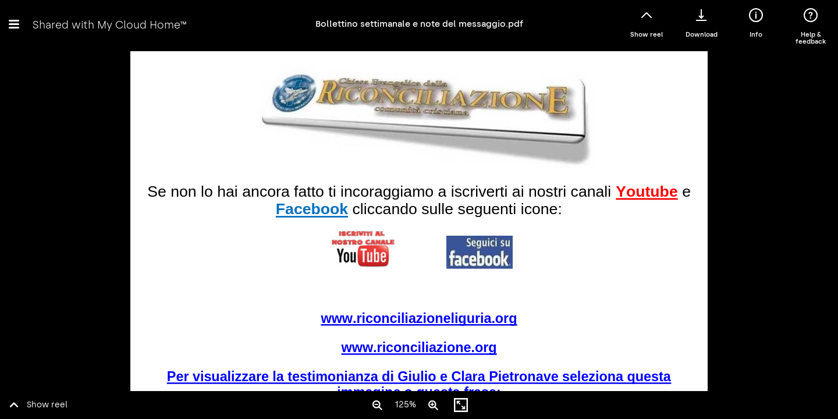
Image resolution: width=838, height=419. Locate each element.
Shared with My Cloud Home (109, 25)
